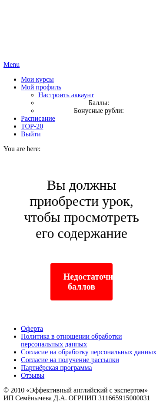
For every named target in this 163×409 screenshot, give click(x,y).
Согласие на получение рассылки (70, 359)
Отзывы (32, 375)
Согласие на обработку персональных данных (88, 352)
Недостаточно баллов (88, 281)
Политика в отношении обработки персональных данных (71, 340)
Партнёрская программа (56, 367)
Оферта (32, 328)
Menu (11, 64)
